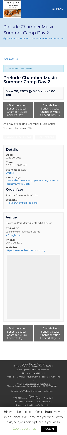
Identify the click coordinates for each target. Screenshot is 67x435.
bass (8, 180)
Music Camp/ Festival (33, 364)
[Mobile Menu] (58, 9)
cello (15, 180)
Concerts (55, 376)
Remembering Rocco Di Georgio (32, 405)
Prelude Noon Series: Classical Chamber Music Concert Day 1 (17, 110)
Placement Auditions (32, 373)
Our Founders (43, 401)
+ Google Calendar (18, 137)
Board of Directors (23, 401)
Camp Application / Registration (32, 369)
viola (20, 183)
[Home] (4, 38)
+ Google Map (14, 235)
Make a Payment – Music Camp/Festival (27, 376)
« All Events (10, 58)
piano (37, 180)
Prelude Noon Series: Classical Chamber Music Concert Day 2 (50, 110)
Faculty (47, 398)
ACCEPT (49, 428)
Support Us (17, 391)
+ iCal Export (45, 137)
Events (10, 172)
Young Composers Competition (33, 383)
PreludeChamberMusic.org (22, 202)
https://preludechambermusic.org (25, 250)
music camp (26, 180)
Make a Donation (32, 391)
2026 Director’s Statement (27, 398)
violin (27, 183)
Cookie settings (24, 428)
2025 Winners (50, 386)
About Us (33, 396)
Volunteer (48, 391)
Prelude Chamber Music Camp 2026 (32, 366)
